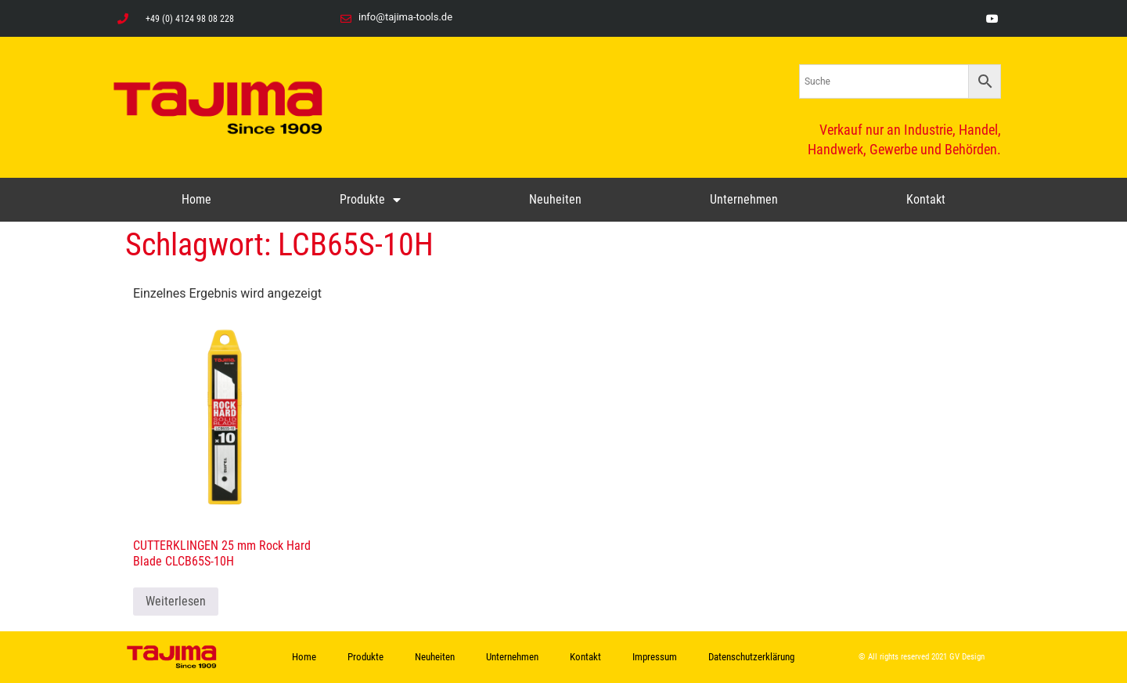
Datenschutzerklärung (751, 657)
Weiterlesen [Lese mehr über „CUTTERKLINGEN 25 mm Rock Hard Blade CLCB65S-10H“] (176, 601)
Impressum (654, 657)
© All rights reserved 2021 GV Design (922, 657)
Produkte (370, 200)
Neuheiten (555, 199)
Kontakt (925, 199)
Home (196, 199)
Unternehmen (744, 199)
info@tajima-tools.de (405, 17)
